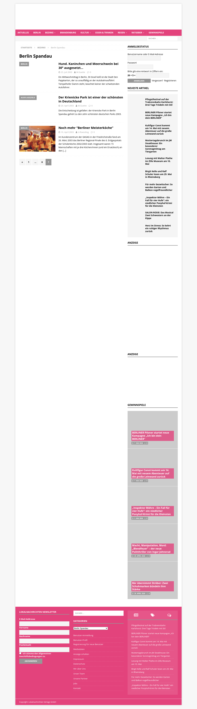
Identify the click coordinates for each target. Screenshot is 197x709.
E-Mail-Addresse (27, 619)
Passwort (132, 62)
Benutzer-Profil (80, 640)
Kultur (86, 32)
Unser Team (79, 673)
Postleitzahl (25, 645)
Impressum (78, 659)
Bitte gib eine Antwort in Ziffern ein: (145, 71)
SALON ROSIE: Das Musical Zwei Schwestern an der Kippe (159, 215)
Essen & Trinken (107, 32)
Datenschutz (79, 664)
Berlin (38, 32)
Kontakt (77, 688)
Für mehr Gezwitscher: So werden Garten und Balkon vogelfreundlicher (159, 187)
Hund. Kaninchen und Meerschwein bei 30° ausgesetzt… (88, 66)
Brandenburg (69, 32)
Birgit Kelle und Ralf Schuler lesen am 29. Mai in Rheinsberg (158, 174)
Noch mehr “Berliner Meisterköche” (85, 128)
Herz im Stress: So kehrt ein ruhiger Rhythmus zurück (158, 228)
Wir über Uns (79, 668)
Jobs (75, 683)
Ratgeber (140, 32)
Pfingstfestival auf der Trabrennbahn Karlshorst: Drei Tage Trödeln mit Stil (159, 102)
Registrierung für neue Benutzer (88, 644)
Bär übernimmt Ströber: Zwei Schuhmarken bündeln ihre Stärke (150, 586)
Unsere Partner (80, 678)
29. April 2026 (139, 556)
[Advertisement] (151, 379)
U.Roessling (83, 132)
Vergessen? (157, 80)
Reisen (125, 32)
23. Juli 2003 (66, 72)
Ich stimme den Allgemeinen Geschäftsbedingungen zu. (35, 655)
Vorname (23, 627)
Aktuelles (23, 32)
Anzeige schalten (81, 654)
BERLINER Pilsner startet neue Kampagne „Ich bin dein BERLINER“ (158, 115)
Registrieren (170, 80)
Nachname (24, 636)
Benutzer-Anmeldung (83, 635)
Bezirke (50, 32)
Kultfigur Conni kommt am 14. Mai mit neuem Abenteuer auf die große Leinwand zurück (158, 129)
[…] (64, 150)
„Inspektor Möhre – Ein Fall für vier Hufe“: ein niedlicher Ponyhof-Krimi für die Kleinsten (158, 201)
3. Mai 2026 (138, 518)
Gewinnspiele (161, 32)
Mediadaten (79, 649)
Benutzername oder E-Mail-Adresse (145, 54)
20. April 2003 (67, 105)
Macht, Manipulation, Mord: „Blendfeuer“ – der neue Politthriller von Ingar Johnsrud (151, 549)
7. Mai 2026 (138, 443)
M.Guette (80, 72)
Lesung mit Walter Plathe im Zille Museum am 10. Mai (159, 161)
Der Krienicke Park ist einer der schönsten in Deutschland (90, 99)
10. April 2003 (67, 132)
